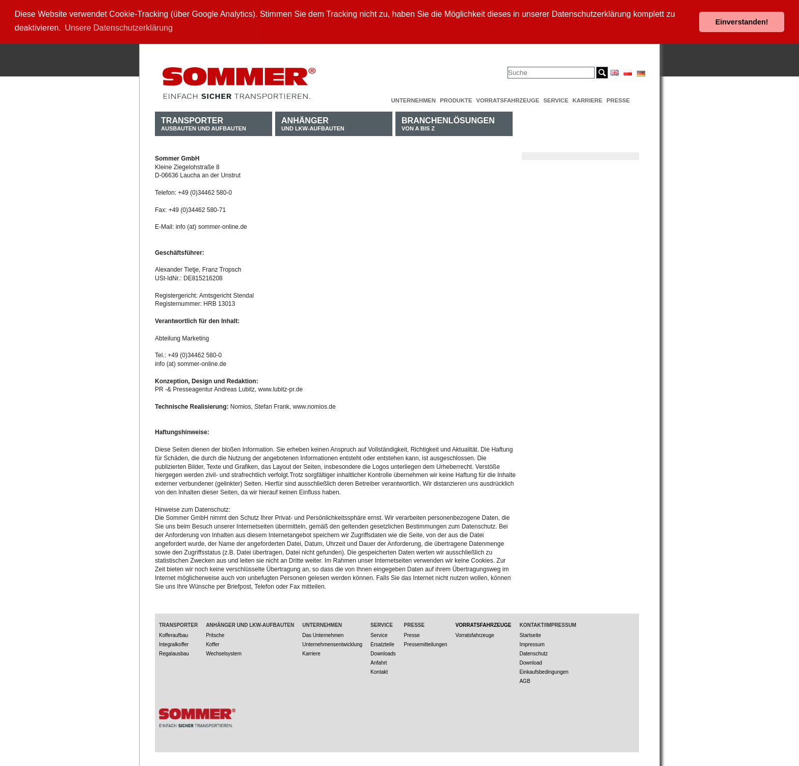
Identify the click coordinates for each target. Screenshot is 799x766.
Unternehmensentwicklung (332, 643)
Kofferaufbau (173, 634)
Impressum (531, 643)
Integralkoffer (174, 643)
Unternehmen (413, 99)
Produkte (456, 99)
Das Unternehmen (322, 634)
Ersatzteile (382, 643)
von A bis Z (448, 122)
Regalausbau (174, 652)
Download (530, 662)
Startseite (530, 634)
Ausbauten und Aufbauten (203, 122)
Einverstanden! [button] (741, 22)
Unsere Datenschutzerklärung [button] (119, 27)
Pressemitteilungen (425, 643)
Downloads (382, 652)
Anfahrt (378, 662)
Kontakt (379, 671)
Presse (618, 99)
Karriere (587, 99)
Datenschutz (533, 652)
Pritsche (215, 634)
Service (555, 99)
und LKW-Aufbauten (312, 122)
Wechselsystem (224, 652)
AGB (524, 680)
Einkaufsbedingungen (543, 671)
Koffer (213, 643)
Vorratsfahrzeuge (507, 99)
